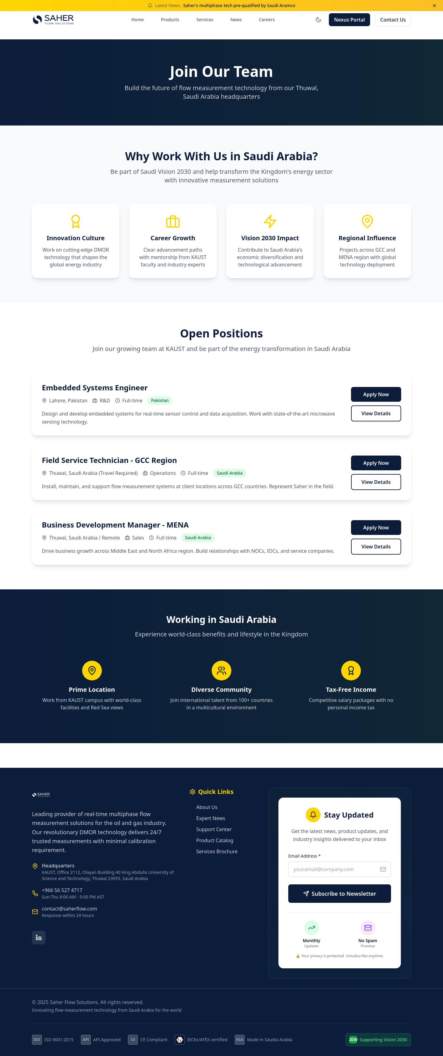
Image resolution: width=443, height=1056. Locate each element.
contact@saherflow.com (69, 908)
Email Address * (304, 856)
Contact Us (393, 19)
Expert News (207, 818)
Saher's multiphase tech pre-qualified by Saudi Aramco (239, 5)
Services (204, 19)
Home (137, 19)
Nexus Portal (349, 19)
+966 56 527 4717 (62, 890)
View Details (376, 413)
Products (170, 19)
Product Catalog (211, 840)
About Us (204, 807)
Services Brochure (213, 851)
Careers (267, 19)
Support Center (211, 829)
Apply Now (376, 394)
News (236, 19)
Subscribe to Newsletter (339, 893)
